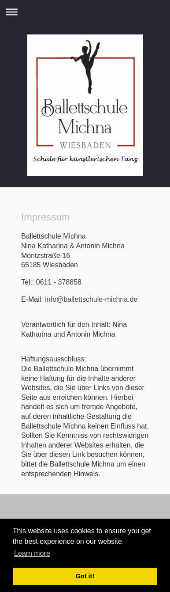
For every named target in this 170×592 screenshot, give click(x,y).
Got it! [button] (85, 576)
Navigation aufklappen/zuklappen (85, 11)
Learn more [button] (32, 553)
